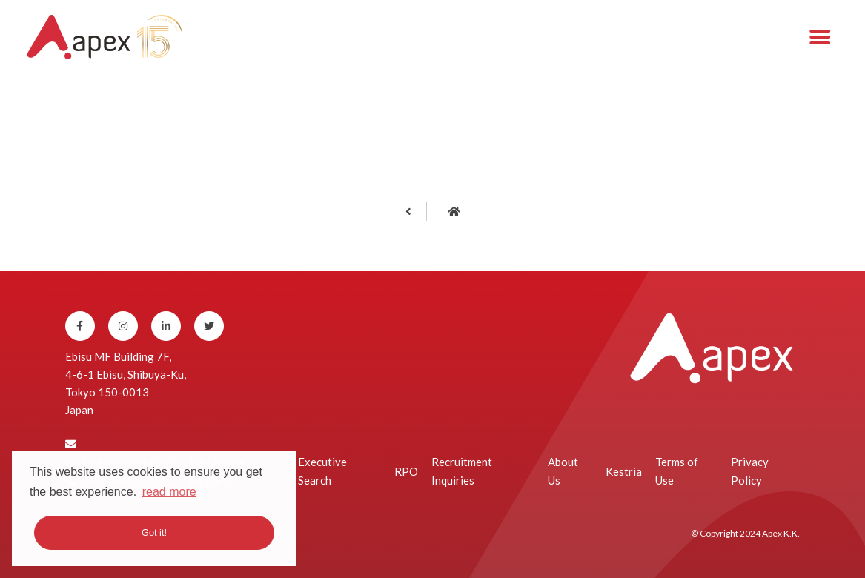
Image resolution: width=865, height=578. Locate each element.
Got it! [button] (154, 532)
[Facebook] (80, 326)
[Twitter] (209, 326)
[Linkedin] (166, 326)
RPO (406, 471)
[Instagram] (123, 326)
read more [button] (169, 491)
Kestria (624, 471)
